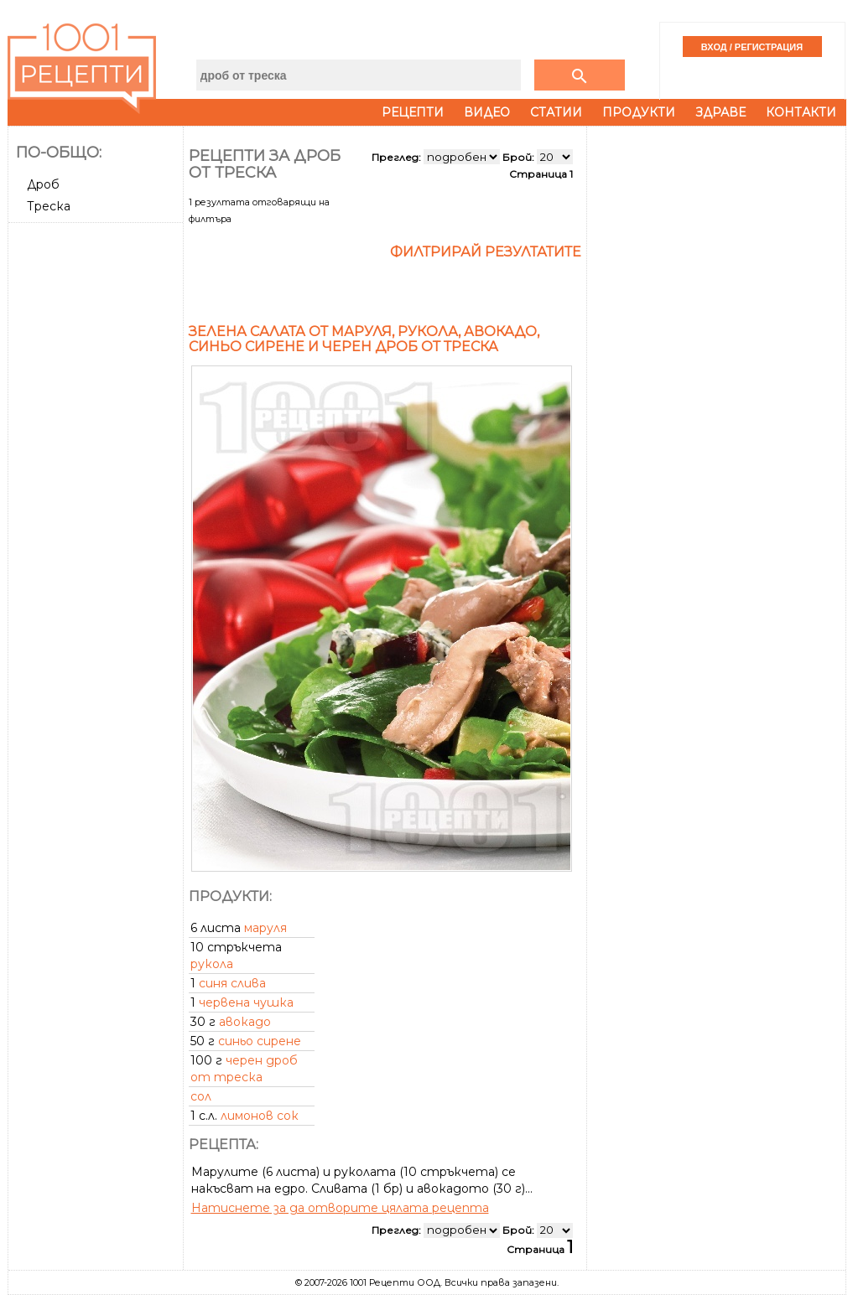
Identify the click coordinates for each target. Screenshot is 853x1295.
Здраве (720, 112)
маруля (265, 927)
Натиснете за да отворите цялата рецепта (340, 1207)
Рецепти (413, 112)
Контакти (801, 112)
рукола (211, 963)
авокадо (245, 1021)
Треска (48, 206)
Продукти (638, 112)
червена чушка (246, 1002)
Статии (556, 112)
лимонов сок (260, 1115)
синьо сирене (259, 1041)
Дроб (43, 184)
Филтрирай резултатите (485, 252)
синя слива (232, 983)
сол (200, 1096)
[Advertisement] (97, 480)
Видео (487, 112)
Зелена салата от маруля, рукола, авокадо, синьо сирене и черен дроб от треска (364, 339)
